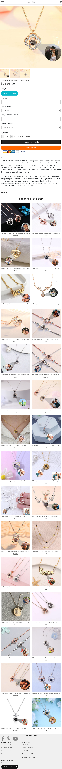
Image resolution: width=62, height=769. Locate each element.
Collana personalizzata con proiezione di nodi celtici (15, 374)
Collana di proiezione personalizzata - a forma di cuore (46, 728)
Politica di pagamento (29, 757)
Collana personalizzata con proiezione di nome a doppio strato (46, 551)
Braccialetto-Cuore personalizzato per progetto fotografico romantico (15, 657)
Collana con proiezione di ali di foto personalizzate (46, 587)
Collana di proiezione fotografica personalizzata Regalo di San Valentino (15, 339)
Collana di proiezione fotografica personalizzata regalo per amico (15, 587)
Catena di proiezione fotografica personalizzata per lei (15, 551)
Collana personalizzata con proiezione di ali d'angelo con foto (46, 304)
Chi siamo (25, 744)
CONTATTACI (26, 751)
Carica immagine (9, 93)
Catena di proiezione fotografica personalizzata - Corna (46, 516)
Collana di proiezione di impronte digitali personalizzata (15, 622)
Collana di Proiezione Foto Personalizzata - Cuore (16, 233)
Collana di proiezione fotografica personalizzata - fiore (15, 445)
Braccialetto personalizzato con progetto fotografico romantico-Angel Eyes (46, 374)
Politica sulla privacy (7, 754)
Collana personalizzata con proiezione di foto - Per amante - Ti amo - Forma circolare (46, 268)
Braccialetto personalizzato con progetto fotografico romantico (46, 339)
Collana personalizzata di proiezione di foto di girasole (46, 481)
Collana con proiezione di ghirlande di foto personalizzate (46, 657)
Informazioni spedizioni (7, 747)
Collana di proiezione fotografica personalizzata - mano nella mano (46, 693)
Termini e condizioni (27, 747)
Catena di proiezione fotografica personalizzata (46, 622)
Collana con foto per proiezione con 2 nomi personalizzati (15, 268)
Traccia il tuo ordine (6, 744)
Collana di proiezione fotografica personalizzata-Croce (15, 728)
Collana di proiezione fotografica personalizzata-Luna (46, 410)
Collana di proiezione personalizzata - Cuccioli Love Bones (15, 410)
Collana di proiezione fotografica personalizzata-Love (15, 693)
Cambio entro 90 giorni (7, 750)
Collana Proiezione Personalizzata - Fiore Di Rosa (46, 445)
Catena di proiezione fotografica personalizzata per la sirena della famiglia (46, 233)
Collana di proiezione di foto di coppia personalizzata (15, 304)
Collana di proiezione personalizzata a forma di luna (15, 516)
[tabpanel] (31, 37)
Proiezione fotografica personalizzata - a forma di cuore (15, 481)
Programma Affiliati (29, 754)
